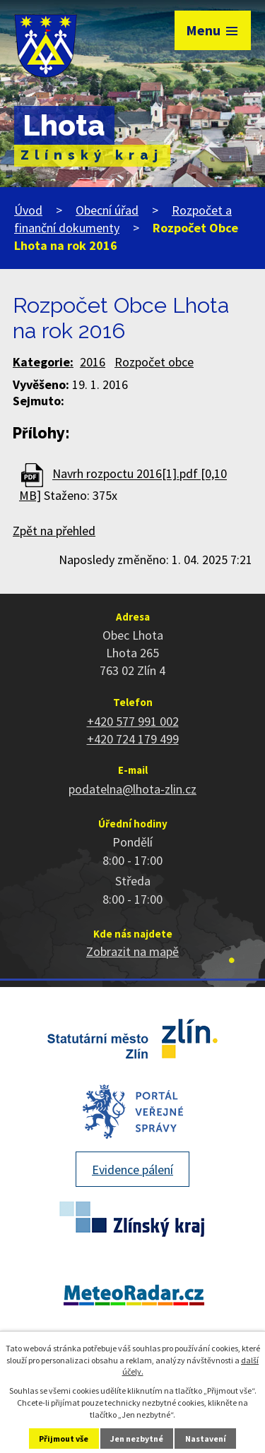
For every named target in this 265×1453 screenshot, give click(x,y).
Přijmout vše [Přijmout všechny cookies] (63, 1438)
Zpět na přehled (54, 530)
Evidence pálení (132, 1169)
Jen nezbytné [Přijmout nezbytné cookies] (136, 1438)
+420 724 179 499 (133, 739)
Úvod (28, 210)
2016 (92, 362)
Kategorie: (43, 362)
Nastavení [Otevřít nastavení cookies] (205, 1438)
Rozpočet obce (154, 362)
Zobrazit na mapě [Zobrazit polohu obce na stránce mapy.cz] (132, 951)
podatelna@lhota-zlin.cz (132, 789)
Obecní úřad (107, 210)
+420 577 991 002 (133, 721)
